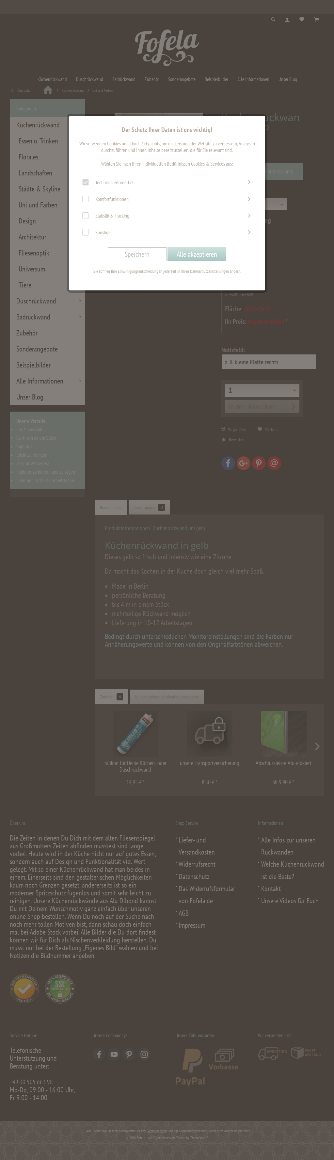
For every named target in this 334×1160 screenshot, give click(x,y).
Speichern (137, 254)
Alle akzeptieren (197, 254)
